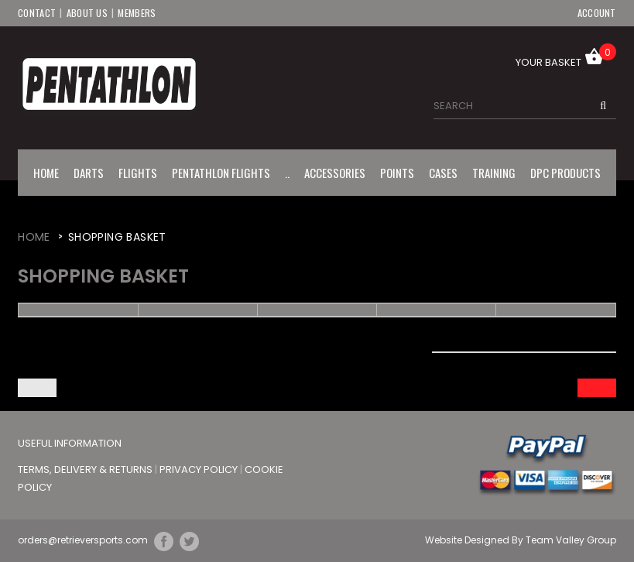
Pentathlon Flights (221, 171)
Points (397, 171)
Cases (443, 171)
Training (494, 171)
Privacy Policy (199, 468)
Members (137, 12)
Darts (89, 171)
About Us (87, 12)
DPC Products (565, 171)
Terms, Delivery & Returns (86, 468)
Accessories (334, 171)
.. (287, 171)
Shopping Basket (117, 236)
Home (46, 171)
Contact (37, 12)
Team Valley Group (571, 540)
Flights (137, 171)
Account (596, 12)
